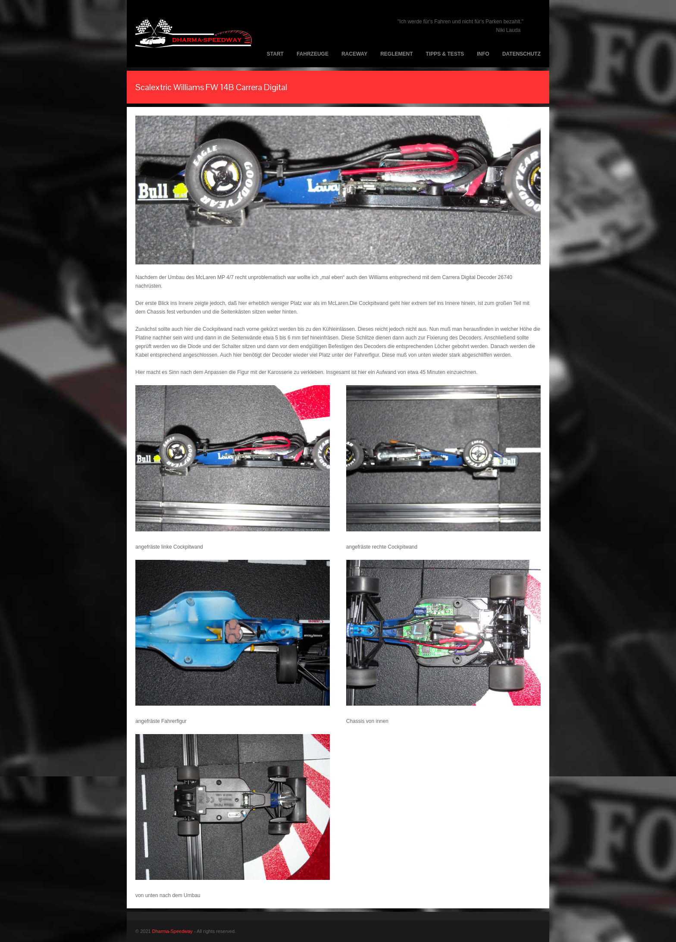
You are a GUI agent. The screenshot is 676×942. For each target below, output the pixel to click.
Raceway (354, 54)
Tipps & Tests (445, 54)
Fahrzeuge (313, 54)
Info (483, 54)
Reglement (396, 54)
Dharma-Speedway (172, 931)
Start (275, 54)
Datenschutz (521, 54)
